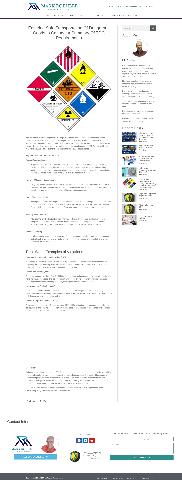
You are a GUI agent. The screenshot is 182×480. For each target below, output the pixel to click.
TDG (44, 401)
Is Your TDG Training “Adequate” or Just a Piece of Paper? (146, 159)
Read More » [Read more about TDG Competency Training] (143, 221)
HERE (90, 453)
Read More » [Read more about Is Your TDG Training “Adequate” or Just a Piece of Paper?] (143, 163)
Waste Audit (85, 16)
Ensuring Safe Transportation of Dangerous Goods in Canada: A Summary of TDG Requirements (147, 183)
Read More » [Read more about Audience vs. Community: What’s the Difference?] (143, 174)
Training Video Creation (124, 16)
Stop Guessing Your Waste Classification (146, 146)
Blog (71, 16)
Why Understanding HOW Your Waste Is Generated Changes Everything (146, 136)
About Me (59, 16)
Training (102, 16)
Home (47, 16)
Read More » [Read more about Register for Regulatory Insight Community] (143, 198)
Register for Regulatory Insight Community (147, 195)
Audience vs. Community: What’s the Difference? (147, 170)
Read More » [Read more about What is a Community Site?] (143, 209)
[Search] (153, 28)
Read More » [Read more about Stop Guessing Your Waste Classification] (143, 150)
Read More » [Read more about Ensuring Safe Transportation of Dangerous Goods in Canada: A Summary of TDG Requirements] (143, 189)
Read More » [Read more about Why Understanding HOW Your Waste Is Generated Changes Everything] (143, 141)
